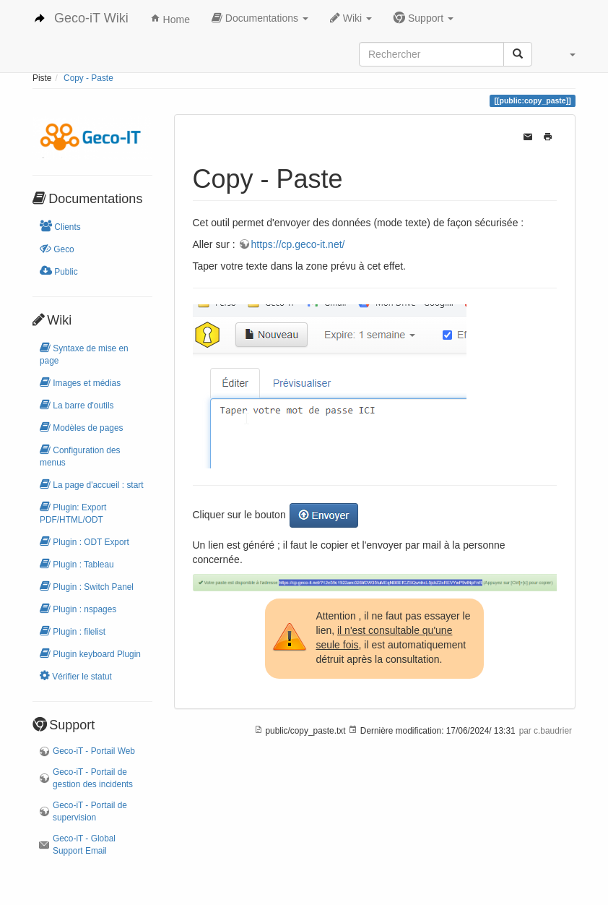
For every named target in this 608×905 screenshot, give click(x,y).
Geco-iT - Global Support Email (84, 844)
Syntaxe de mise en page (84, 353)
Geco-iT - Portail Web (94, 751)
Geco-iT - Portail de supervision (90, 811)
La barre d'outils (77, 404)
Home (170, 19)
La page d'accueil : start (92, 484)
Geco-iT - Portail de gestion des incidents (93, 778)
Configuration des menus (80, 455)
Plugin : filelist (72, 631)
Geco (57, 248)
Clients (60, 226)
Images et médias (80, 382)
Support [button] (423, 18)
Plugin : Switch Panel (87, 586)
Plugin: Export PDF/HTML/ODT (73, 512)
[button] (571, 54)
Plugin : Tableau (77, 563)
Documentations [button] (260, 18)
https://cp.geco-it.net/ (298, 244)
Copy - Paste (88, 78)
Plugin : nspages (78, 608)
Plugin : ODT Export (84, 541)
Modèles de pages (81, 427)
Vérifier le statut (76, 675)
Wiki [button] (351, 18)
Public (59, 271)
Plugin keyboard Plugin (90, 653)
